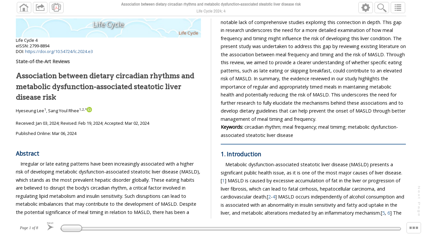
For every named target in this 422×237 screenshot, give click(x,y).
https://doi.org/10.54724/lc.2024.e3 (59, 54)
